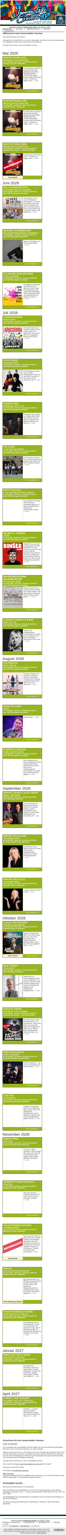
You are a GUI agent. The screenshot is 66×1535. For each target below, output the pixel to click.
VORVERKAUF (29, 1522)
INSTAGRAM (24, 1526)
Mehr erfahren (41, 1533)
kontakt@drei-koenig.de (21, 1470)
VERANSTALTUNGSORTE (11, 1522)
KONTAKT (47, 29)
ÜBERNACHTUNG (33, 29)
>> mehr (35, 81)
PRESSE (57, 1522)
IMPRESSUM (9, 31)
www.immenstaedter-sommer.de (30, 1464)
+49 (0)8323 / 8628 (43, 27)
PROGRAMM (7, 29)
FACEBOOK (14, 1526)
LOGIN (6, 1524)
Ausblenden (58, 1530)
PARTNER (19, 29)
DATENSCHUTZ (44, 1522)
